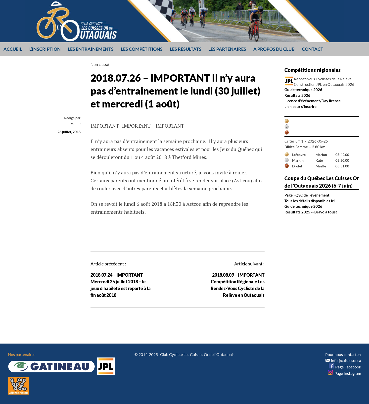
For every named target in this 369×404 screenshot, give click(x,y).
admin (76, 123)
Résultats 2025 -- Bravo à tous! (310, 212)
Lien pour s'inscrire (300, 106)
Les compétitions (142, 49)
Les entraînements (91, 49)
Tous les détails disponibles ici (309, 201)
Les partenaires (227, 49)
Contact (312, 49)
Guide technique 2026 (303, 89)
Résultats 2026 (297, 95)
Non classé (100, 64)
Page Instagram (344, 373)
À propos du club (274, 49)
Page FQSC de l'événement (306, 195)
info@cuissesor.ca (346, 360)
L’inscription (45, 49)
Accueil (12, 49)
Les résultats (185, 49)
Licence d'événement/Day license (312, 101)
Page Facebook (345, 366)
